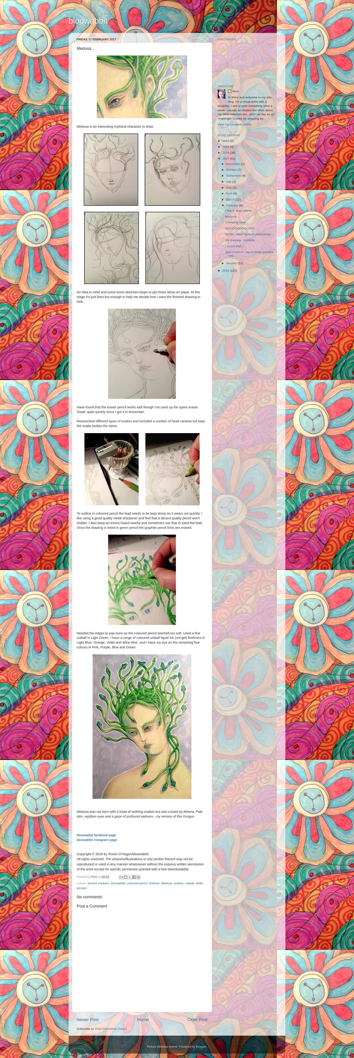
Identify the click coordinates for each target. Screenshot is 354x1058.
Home (143, 1019)
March (230, 199)
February (232, 205)
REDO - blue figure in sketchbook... (249, 234)
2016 (226, 270)
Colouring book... (236, 222)
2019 (226, 146)
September (234, 175)
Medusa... (232, 216)
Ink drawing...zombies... (241, 240)
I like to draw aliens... (239, 210)
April (229, 193)
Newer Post (88, 1019)
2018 (226, 152)
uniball (189, 883)
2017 (226, 158)
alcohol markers (98, 883)
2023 (226, 141)
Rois (235, 91)
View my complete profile (235, 124)
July (229, 181)
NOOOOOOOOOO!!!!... (241, 228)
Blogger (201, 1046)
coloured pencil (137, 883)
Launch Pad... (234, 246)
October (232, 169)
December (233, 164)
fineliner (154, 883)
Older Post (197, 1019)
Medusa (166, 883)
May (229, 187)
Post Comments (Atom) (111, 1028)
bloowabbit (88, 20)
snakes (179, 883)
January (232, 263)
